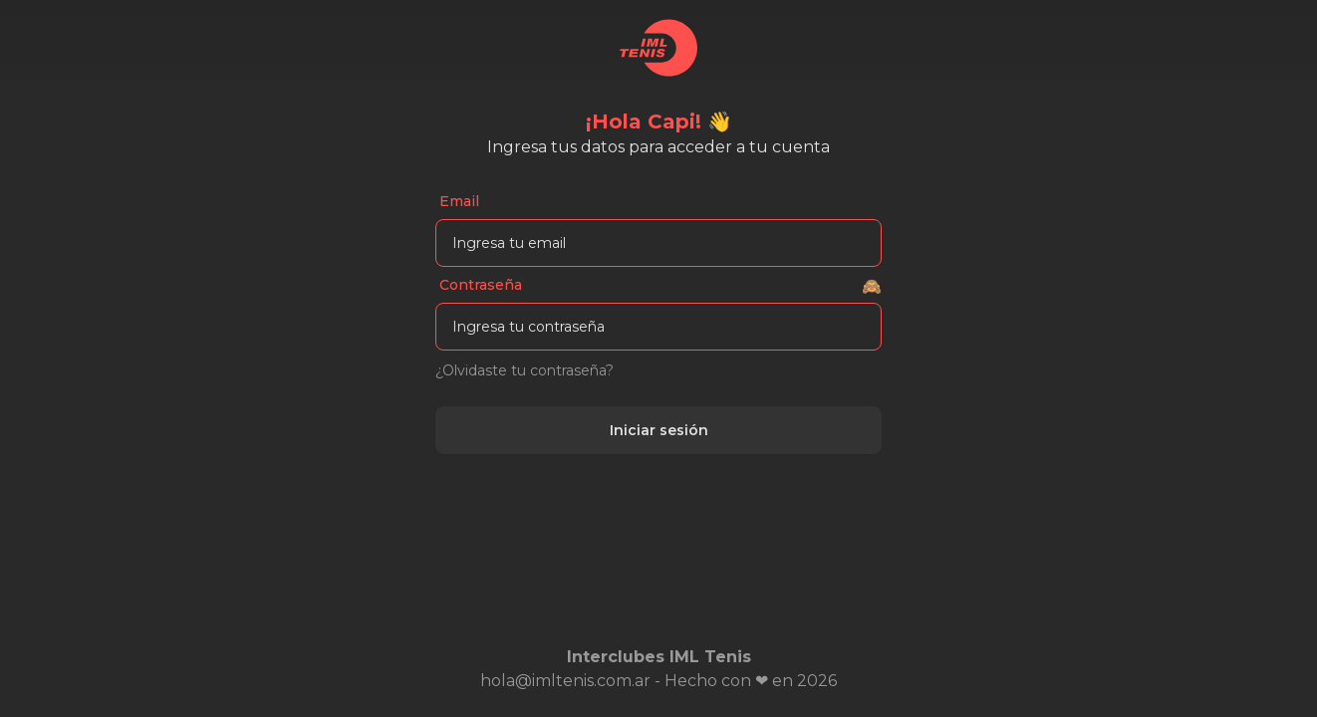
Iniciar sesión (659, 430)
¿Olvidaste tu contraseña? (524, 370)
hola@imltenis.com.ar (565, 680)
